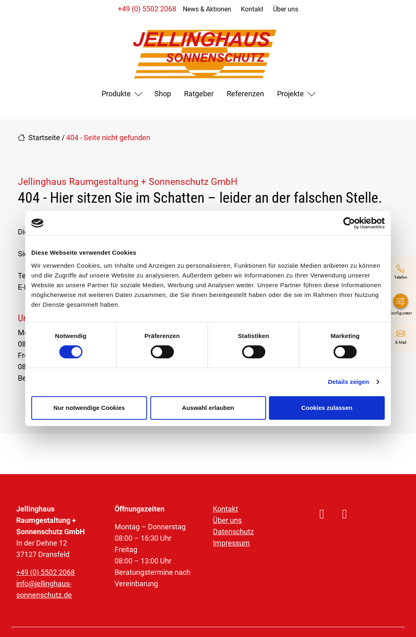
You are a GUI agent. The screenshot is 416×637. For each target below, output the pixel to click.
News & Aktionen (207, 9)
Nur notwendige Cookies (89, 407)
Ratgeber (199, 93)
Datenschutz (233, 531)
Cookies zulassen (327, 407)
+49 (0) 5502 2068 (147, 8)
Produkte (116, 93)
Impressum (231, 543)
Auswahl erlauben (208, 407)
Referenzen (245, 93)
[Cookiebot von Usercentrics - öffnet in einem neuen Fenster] (349, 223)
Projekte (290, 93)
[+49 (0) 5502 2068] (400, 271)
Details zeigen (348, 381)
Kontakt (252, 9)
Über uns (285, 9)
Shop (162, 93)
